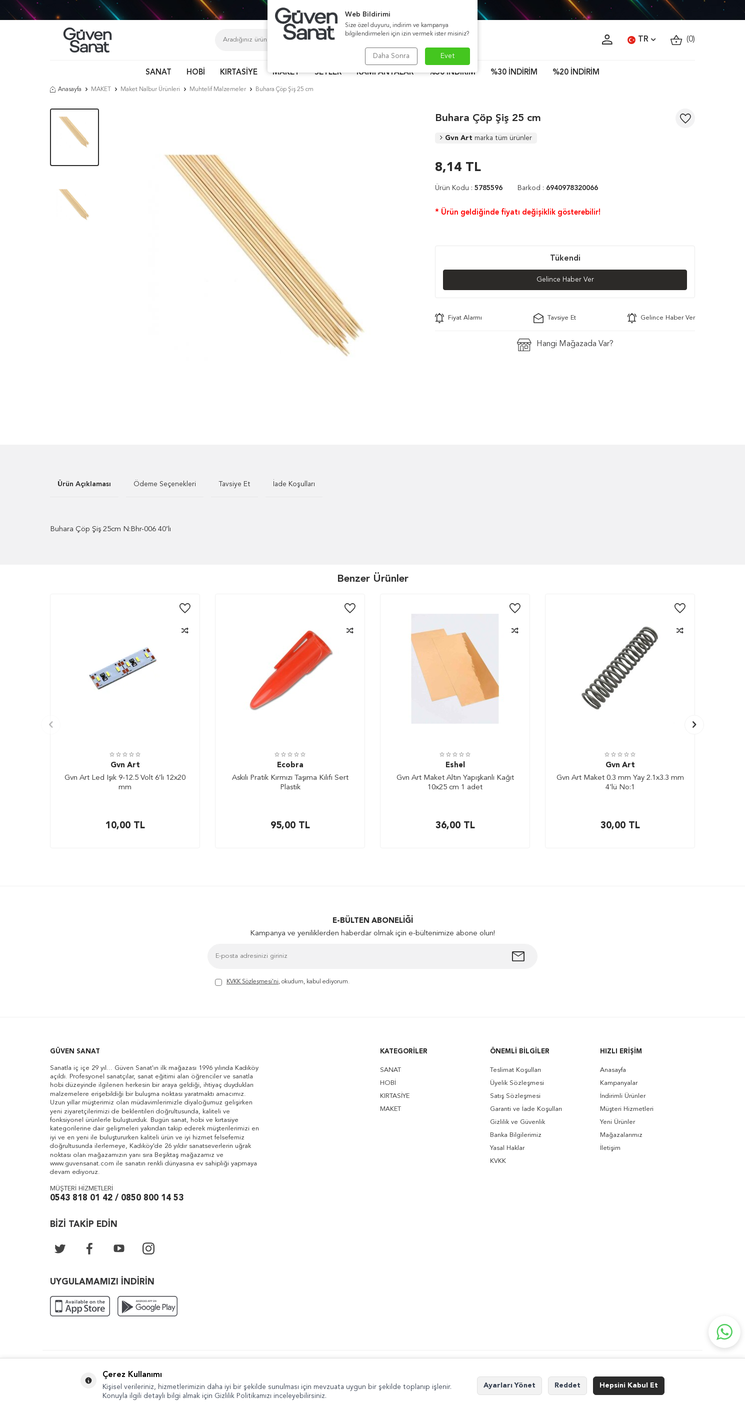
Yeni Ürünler (617, 1122)
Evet (447, 56)
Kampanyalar (619, 1083)
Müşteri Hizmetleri (627, 1109)
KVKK (498, 1161)
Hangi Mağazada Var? (565, 345)
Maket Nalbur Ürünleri (150, 90)
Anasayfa (66, 89)
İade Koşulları (294, 484)
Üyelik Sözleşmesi (517, 1083)
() (682, 40)
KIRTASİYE (239, 73)
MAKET (286, 73)
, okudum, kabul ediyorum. (282, 982)
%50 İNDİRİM (452, 73)
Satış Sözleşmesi (515, 1096)
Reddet (567, 1385)
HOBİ (195, 73)
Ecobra (290, 765)
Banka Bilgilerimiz (516, 1135)
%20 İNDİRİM (576, 73)
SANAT (159, 73)
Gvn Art (486, 138)
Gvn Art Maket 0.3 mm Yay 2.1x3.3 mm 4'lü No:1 (620, 783)
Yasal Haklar (507, 1148)
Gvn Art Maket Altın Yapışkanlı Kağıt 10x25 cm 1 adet (455, 783)
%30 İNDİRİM (514, 73)
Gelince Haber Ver (565, 279)
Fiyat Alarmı (458, 318)
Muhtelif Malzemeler (218, 90)
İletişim (610, 1148)
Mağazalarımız (621, 1135)
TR (642, 40)
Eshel (455, 765)
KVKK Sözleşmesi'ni (252, 982)
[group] (267, 262)
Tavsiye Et (555, 318)
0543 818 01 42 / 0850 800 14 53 (117, 1198)
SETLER (328, 73)
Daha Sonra (391, 56)
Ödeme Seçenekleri (165, 484)
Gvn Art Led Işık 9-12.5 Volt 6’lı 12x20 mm (125, 783)
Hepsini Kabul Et (629, 1385)
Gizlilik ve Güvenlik (517, 1122)
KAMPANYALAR (385, 73)
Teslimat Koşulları (515, 1070)
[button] (50, 724)
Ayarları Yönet (510, 1385)
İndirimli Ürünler (623, 1096)
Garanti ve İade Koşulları (526, 1109)
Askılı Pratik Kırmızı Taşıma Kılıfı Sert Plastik (290, 783)
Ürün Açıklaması (84, 484)
